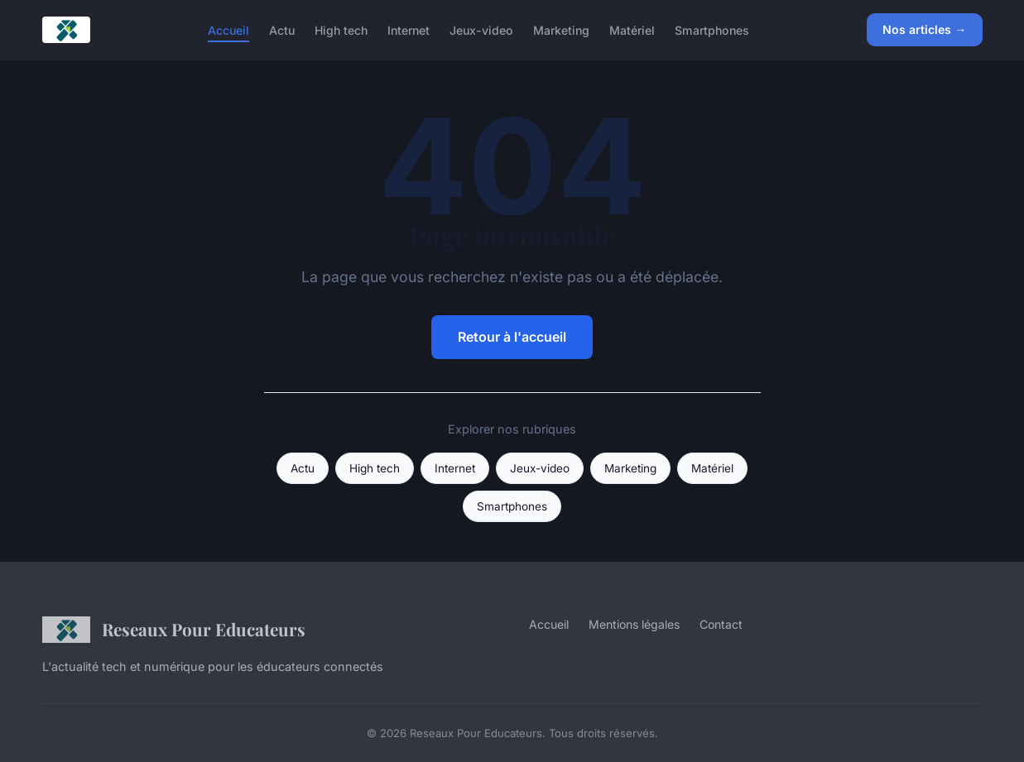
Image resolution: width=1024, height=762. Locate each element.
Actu (282, 29)
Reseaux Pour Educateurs (174, 629)
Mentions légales (634, 624)
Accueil (228, 29)
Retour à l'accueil (512, 336)
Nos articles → (924, 29)
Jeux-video (481, 29)
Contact (721, 624)
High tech (341, 29)
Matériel (632, 29)
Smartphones (712, 29)
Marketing (561, 29)
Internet (408, 29)
